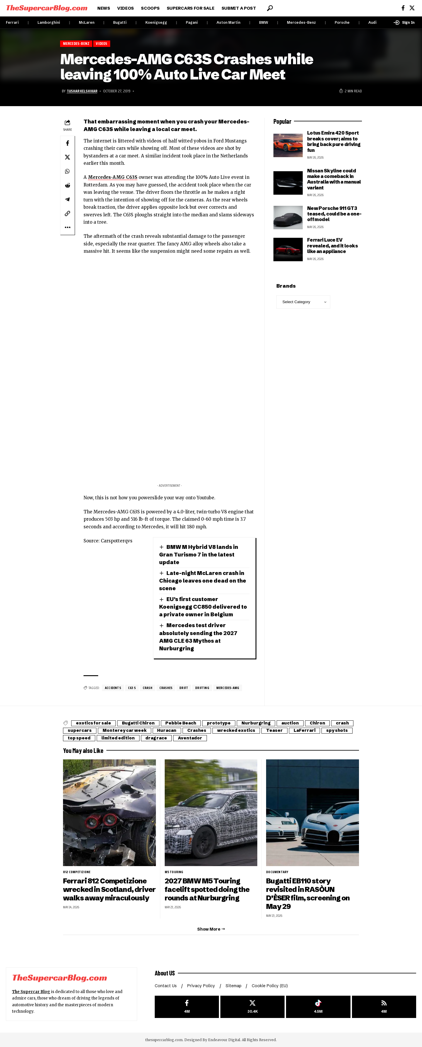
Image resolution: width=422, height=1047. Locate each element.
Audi (372, 22)
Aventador (190, 738)
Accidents (113, 687)
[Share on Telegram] (67, 199)
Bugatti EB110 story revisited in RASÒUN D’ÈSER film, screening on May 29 (308, 894)
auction (290, 723)
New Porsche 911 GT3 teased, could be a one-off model (334, 214)
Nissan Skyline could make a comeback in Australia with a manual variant (334, 179)
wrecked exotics (236, 731)
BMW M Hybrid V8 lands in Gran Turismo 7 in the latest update (198, 555)
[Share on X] (67, 157)
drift (184, 687)
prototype (219, 723)
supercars (80, 731)
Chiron (318, 723)
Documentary (277, 872)
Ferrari (12, 22)
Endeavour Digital (224, 1039)
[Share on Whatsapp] (67, 171)
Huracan (167, 731)
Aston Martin (228, 22)
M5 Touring (174, 872)
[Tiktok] (318, 1006)
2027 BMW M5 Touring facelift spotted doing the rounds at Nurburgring (207, 889)
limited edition (118, 738)
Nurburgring (256, 723)
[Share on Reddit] (67, 185)
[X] (412, 8)
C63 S (132, 687)
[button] (270, 8)
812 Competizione (77, 872)
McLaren (86, 22)
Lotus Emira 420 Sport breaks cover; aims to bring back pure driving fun (334, 141)
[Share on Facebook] (67, 143)
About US (165, 973)
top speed (79, 738)
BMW (263, 22)
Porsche (342, 22)
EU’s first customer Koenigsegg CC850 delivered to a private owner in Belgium (203, 607)
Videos (102, 43)
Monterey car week (125, 731)
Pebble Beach (181, 723)
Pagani (192, 22)
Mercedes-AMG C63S (112, 177)
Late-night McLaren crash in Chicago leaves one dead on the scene (202, 581)
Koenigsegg (156, 22)
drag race (156, 738)
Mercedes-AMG (228, 687)
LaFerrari (305, 731)
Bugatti (120, 22)
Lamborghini (49, 22)
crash (148, 687)
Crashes (166, 687)
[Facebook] (403, 8)
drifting (202, 687)
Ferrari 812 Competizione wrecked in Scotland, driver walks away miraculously (105, 894)
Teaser (274, 731)
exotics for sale (93, 723)
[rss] (384, 1006)
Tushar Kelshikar (82, 91)
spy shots (337, 731)
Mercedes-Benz (301, 22)
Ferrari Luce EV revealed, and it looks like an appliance (332, 245)
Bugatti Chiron (138, 723)
